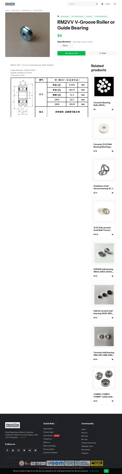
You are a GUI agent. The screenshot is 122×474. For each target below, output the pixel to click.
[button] (102, 4)
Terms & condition (50, 453)
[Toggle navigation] (115, 4)
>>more (22, 437)
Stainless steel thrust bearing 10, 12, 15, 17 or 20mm (104, 188)
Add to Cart (71, 53)
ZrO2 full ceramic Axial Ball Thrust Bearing (102, 230)
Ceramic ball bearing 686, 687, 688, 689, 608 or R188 (104, 355)
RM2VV (65, 45)
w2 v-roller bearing (77, 16)
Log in (83, 429)
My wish (84, 436)
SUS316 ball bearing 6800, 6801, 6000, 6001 (103, 272)
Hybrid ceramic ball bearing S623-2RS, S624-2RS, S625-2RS (103, 315)
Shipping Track (87, 446)
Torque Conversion (88, 443)
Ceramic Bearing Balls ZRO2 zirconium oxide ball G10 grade (104, 106)
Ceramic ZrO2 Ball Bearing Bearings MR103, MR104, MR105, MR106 (103, 148)
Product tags (48, 432)
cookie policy (94, 471)
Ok (106, 471)
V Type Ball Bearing (101, 16)
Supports (84, 453)
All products (16, 10)
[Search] (82, 4)
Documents (85, 450)
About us (46, 442)
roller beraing (65, 16)
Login (107, 4)
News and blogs (49, 446)
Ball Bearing (26, 10)
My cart (84, 439)
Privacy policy (48, 449)
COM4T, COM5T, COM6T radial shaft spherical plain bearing (103, 398)
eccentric (89, 16)
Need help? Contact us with (82, 42)
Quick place (51, 435)
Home (7, 10)
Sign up (84, 433)
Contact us (47, 439)
